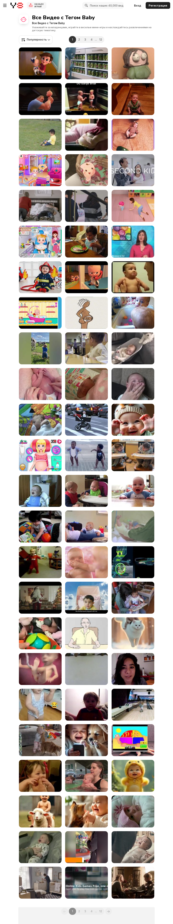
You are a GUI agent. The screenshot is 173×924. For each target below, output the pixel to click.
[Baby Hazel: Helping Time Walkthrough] (40, 170)
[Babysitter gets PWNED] (133, 669)
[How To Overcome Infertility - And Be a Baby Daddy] (133, 242)
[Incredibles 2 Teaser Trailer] (40, 99)
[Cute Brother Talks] (86, 99)
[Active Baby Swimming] (86, 776)
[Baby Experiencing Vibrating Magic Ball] (40, 633)
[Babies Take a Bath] (133, 313)
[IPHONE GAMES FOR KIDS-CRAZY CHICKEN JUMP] (133, 562)
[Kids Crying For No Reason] (133, 277)
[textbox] (36, 40)
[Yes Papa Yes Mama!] (133, 206)
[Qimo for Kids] (133, 740)
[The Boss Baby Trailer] (40, 63)
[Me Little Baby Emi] (86, 384)
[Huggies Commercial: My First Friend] (133, 526)
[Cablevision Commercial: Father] (40, 598)
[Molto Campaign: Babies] (86, 562)
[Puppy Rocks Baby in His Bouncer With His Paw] (133, 348)
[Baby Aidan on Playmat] (40, 420)
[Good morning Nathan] (40, 847)
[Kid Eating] (86, 242)
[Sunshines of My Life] (86, 740)
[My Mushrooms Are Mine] (86, 491)
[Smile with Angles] (133, 776)
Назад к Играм (39, 5)
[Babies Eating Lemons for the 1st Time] (40, 776)
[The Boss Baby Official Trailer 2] (86, 277)
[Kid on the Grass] (40, 135)
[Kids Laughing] (86, 526)
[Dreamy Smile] (133, 633)
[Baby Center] (40, 669)
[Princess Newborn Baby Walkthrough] (40, 455)
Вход (137, 5)
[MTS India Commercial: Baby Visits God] (86, 598)
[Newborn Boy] (40, 384)
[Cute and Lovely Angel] (86, 811)
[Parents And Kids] (133, 883)
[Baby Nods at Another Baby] (86, 348)
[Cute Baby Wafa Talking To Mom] (133, 811)
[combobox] (36, 39)
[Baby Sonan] (86, 135)
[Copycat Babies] (133, 455)
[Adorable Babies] (40, 348)
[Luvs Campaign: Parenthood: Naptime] (40, 206)
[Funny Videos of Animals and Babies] (86, 847)
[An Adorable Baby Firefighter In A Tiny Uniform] (40, 277)
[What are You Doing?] (86, 633)
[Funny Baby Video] (40, 313)
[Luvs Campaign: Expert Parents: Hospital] (133, 170)
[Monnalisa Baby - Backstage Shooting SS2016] (86, 206)
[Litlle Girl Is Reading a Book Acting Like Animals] (133, 598)
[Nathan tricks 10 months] (86, 705)
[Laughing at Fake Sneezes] (133, 99)
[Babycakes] (133, 63)
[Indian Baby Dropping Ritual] (86, 669)
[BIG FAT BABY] (40, 526)
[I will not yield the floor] (133, 491)
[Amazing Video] (133, 135)
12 (100, 39)
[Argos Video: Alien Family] (86, 63)
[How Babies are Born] (86, 313)
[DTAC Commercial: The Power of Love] (133, 847)
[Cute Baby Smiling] (133, 384)
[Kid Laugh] (40, 491)
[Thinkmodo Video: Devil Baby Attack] (86, 420)
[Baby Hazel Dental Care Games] (40, 242)
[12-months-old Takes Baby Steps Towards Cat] (40, 740)
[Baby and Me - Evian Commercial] (86, 455)
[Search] (85, 5)
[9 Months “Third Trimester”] (86, 170)
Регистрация (158, 5)
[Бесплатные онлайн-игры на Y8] (16, 5)
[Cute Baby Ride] (40, 811)
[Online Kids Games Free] (86, 883)
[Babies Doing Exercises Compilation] (40, 562)
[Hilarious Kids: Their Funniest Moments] (40, 705)
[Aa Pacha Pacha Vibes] (133, 420)
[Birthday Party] (133, 705)
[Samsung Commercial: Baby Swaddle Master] (40, 883)
